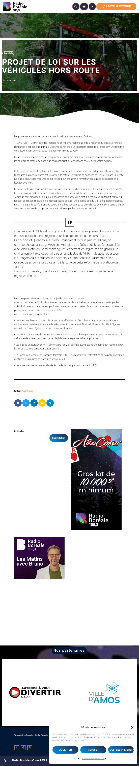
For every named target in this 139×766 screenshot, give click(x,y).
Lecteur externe (116, 6)
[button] (132, 727)
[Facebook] (29, 747)
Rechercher (19, 431)
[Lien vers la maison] (15, 6)
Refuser (93, 749)
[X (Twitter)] (16, 747)
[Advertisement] (96, 558)
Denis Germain (27, 391)
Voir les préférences (122, 749)
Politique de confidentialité (93, 758)
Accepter (65, 749)
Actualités (8, 53)
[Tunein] (23, 747)
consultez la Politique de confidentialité (69, 740)
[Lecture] (92, 6)
